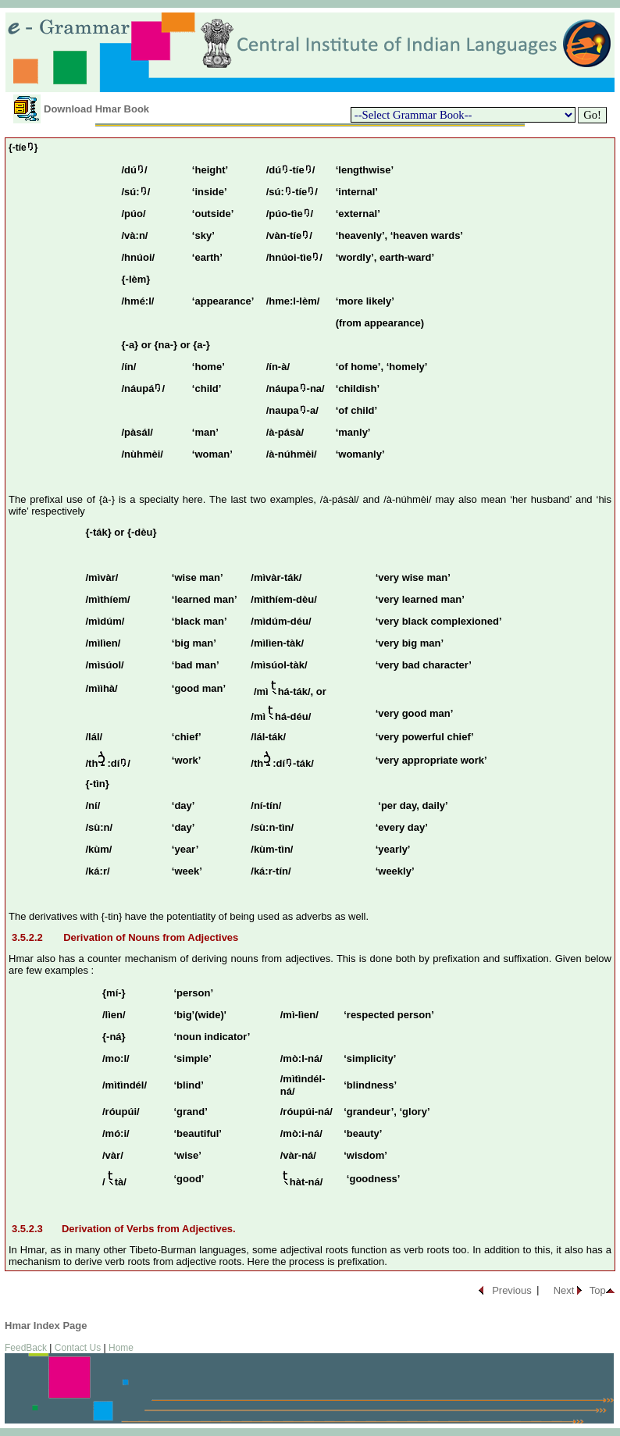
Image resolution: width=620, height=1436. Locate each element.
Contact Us (78, 1347)
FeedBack (26, 1347)
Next (564, 1290)
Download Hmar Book (96, 109)
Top (598, 1290)
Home (121, 1347)
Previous (512, 1290)
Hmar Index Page (46, 1325)
